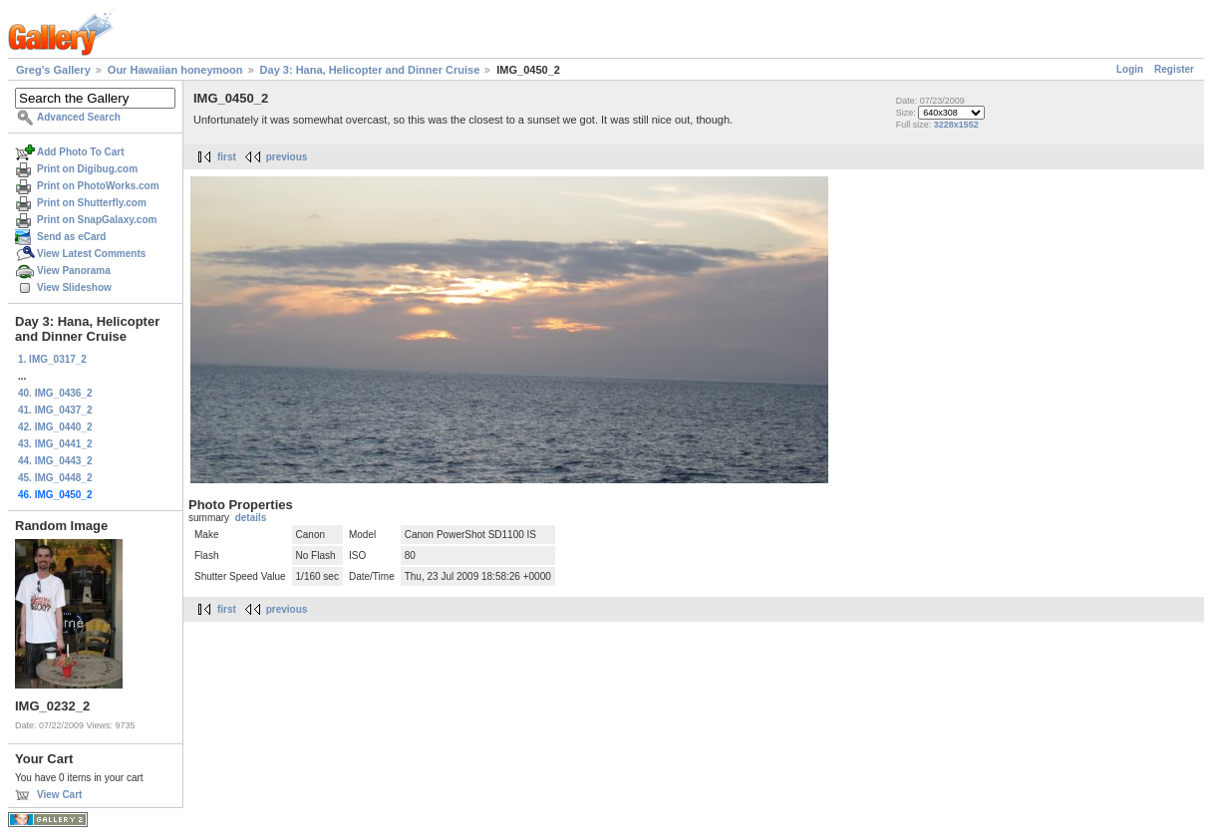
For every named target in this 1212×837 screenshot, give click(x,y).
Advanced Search (79, 117)
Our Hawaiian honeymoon (175, 70)
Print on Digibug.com (87, 168)
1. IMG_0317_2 (52, 359)
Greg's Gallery (53, 70)
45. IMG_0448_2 (55, 477)
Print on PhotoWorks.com (98, 185)
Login (1129, 69)
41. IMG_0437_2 (55, 410)
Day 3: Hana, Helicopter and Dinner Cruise (370, 70)
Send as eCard (71, 236)
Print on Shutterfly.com (92, 202)
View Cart (59, 794)
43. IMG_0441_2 (55, 443)
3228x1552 (956, 125)
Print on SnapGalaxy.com (96, 219)
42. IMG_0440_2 (55, 426)
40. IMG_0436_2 (55, 393)
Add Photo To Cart (81, 151)
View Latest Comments (91, 253)
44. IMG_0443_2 (55, 460)
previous (287, 156)
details (251, 517)
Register (1174, 69)
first (226, 156)
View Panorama (74, 270)
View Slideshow (74, 287)
